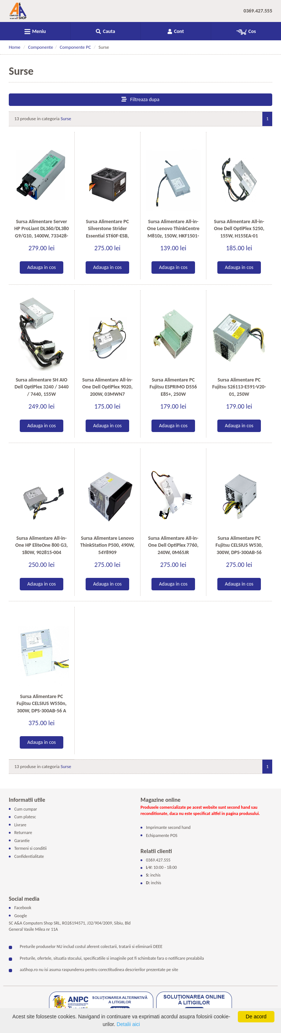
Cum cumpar (25, 808)
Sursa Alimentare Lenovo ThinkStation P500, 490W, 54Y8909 (107, 545)
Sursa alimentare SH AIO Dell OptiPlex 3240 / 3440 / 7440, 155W (41, 387)
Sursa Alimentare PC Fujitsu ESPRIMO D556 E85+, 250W (173, 387)
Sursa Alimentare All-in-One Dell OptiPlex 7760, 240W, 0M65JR (173, 545)
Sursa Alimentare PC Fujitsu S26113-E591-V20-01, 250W (239, 387)
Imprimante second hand (168, 827)
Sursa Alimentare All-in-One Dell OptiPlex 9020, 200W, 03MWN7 (107, 387)
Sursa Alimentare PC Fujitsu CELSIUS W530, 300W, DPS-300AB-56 (239, 545)
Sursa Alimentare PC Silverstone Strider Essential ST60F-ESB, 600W (107, 232)
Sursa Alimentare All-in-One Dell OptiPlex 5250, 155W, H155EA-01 (239, 228)
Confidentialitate (29, 856)
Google (20, 915)
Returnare (23, 832)
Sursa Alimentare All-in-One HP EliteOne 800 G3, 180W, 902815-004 (41, 545)
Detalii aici (128, 1024)
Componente (40, 47)
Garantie (22, 840)
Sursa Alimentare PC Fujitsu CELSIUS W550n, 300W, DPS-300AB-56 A (41, 703)
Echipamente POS (161, 835)
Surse (66, 118)
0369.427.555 (258, 11)
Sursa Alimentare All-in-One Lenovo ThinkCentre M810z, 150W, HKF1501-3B (173, 232)
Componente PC (75, 47)
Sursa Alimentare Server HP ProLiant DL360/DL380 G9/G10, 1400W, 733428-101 (41, 232)
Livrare (20, 824)
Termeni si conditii (30, 848)
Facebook (22, 907)
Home (14, 47)
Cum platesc (25, 816)
